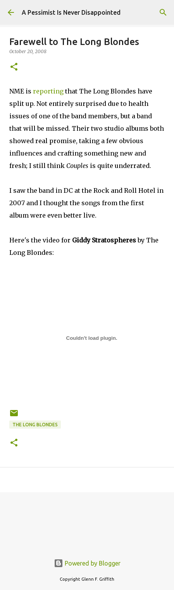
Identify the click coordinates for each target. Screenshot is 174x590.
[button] (14, 67)
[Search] (163, 12)
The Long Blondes (35, 424)
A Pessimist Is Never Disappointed (71, 12)
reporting (48, 91)
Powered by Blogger (87, 563)
